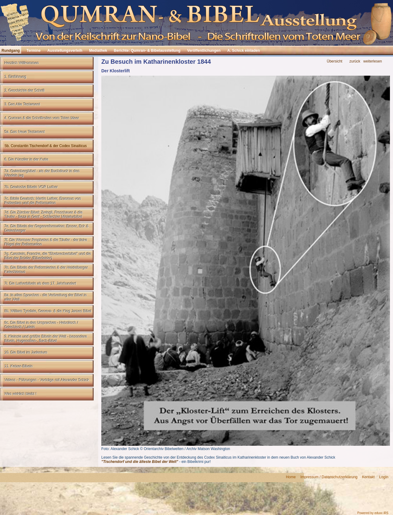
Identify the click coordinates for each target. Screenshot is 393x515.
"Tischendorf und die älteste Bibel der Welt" (139, 462)
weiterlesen (372, 61)
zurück (354, 61)
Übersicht (334, 61)
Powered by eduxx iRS (372, 513)
